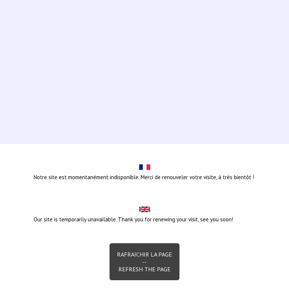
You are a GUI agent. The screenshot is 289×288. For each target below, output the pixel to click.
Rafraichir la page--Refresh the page (144, 262)
